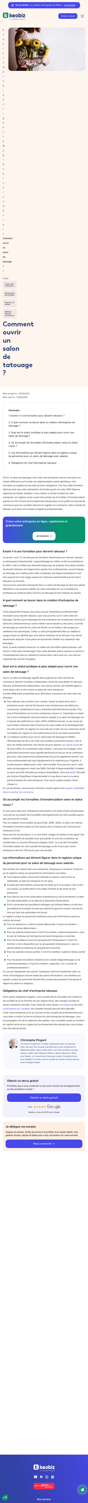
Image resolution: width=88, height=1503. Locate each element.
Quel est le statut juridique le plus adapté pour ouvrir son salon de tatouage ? (43, 434)
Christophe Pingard (33, 1040)
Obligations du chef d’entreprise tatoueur (33, 462)
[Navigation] (82, 16)
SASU (73, 772)
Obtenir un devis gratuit (44, 1097)
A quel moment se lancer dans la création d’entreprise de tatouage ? (43, 424)
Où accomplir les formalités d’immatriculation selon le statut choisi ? (41, 444)
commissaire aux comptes (16, 1008)
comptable (65, 1004)
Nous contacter (42, 1143)
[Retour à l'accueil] (14, 16)
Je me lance (69, 5)
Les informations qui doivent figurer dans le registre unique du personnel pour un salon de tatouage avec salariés (44, 454)
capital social (72, 744)
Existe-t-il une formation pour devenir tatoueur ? (38, 415)
